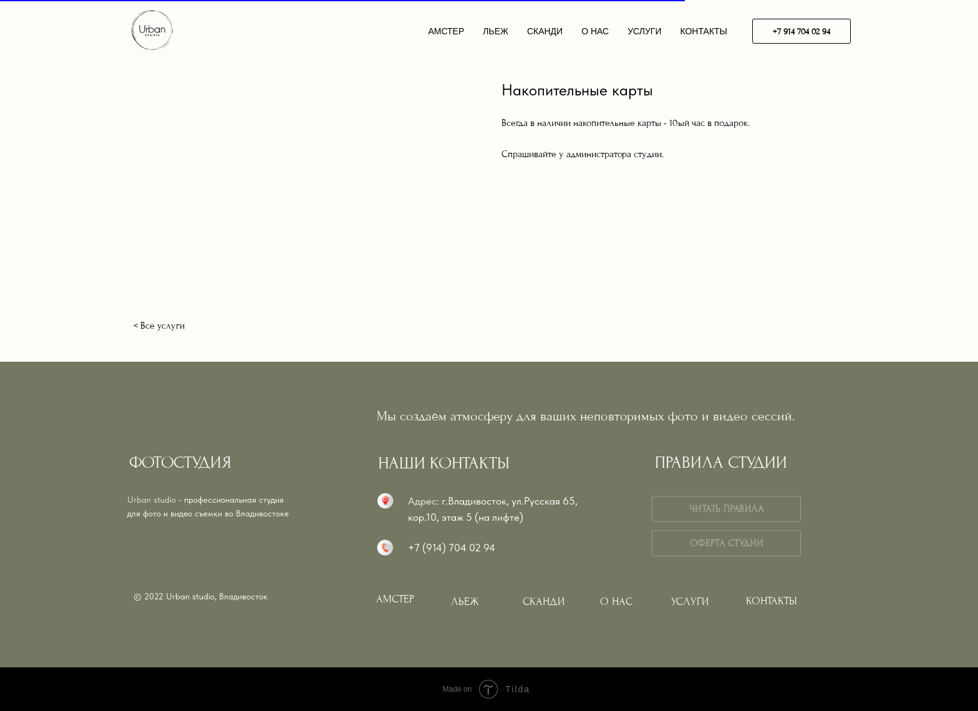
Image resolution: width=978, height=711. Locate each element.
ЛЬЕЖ (495, 31)
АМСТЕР (446, 31)
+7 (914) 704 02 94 (451, 547)
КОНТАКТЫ (703, 31)
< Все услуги (159, 325)
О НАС (595, 31)
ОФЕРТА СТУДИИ (726, 543)
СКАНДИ (545, 31)
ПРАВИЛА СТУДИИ (721, 462)
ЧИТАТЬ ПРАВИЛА (726, 509)
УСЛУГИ (644, 31)
